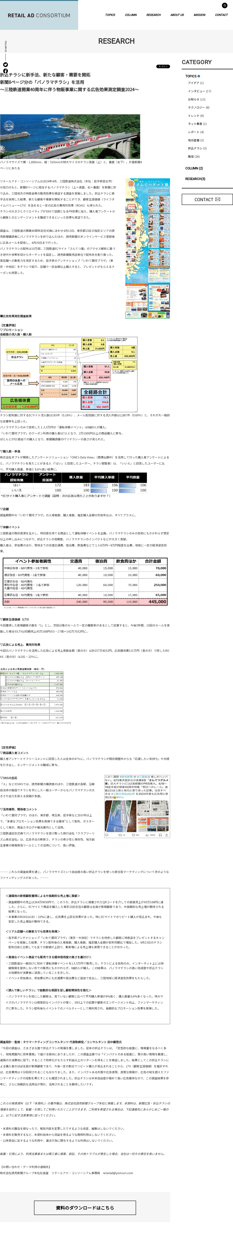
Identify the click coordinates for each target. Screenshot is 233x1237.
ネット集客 (195, 123)
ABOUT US (177, 14)
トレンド (193, 115)
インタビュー (196, 91)
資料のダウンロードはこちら (85, 1208)
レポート (193, 132)
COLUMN (130, 14)
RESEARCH (153, 14)
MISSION (199, 14)
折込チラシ (195, 148)
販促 (191, 156)
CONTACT (221, 14)
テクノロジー (196, 107)
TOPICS (110, 14)
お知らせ (193, 99)
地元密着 (193, 140)
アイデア (193, 83)
